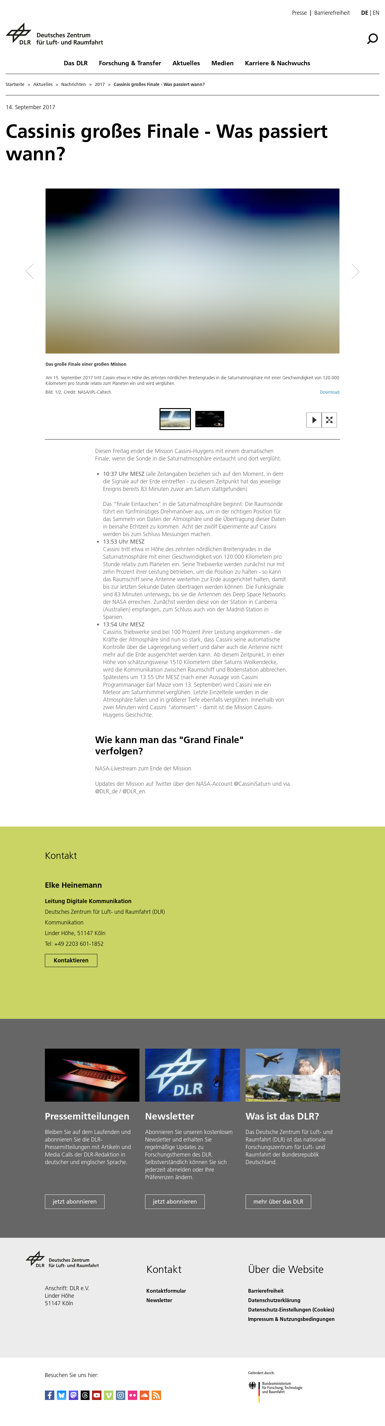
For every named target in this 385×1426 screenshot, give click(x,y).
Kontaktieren (71, 960)
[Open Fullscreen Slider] (329, 420)
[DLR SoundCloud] (144, 1398)
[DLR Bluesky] (61, 1398)
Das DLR (76, 63)
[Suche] (372, 39)
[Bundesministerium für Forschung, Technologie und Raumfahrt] (278, 1408)
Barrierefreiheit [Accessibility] (266, 1290)
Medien (222, 63)
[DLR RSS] (156, 1398)
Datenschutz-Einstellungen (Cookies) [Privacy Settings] (291, 1309)
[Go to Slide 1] (175, 419)
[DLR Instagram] (120, 1398)
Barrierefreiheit (332, 12)
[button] (192, 298)
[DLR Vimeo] (108, 1398)
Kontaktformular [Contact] (166, 1290)
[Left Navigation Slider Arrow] (55, 271)
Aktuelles (186, 63)
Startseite (15, 84)
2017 (100, 84)
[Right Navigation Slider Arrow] (333, 271)
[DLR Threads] (85, 1398)
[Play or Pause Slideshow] (314, 420)
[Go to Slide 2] (209, 419)
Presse (299, 12)
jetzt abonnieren (75, 1201)
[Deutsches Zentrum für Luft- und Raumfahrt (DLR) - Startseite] (57, 37)
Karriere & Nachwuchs (277, 63)
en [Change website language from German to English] (376, 12)
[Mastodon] (73, 1398)
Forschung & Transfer (130, 63)
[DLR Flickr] (132, 1398)
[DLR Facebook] (49, 1398)
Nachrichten (73, 84)
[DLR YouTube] (96, 1398)
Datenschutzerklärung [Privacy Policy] (274, 1300)
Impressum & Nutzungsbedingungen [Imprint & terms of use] (291, 1319)
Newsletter (159, 1300)
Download (329, 392)
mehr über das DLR (278, 1201)
